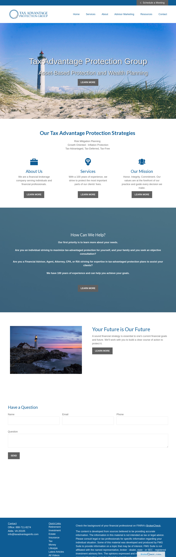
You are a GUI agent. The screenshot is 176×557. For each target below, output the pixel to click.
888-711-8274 (23, 527)
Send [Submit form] (14, 455)
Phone (120, 414)
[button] (76, 14)
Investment (55, 530)
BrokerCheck (153, 525)
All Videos (54, 555)
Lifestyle (53, 548)
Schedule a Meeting (152, 2)
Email (65, 414)
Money (52, 544)
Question (13, 431)
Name (11, 414)
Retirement (55, 527)
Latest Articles (56, 551)
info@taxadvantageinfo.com (23, 534)
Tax (50, 541)
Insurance (54, 537)
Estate (52, 534)
